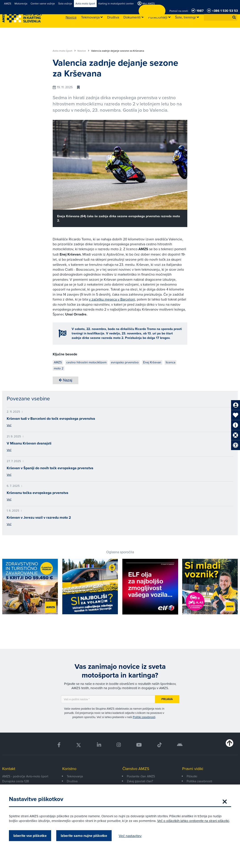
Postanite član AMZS (141, 776)
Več (9, 425)
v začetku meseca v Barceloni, (112, 299)
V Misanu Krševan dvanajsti (29, 443)
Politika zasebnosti (199, 781)
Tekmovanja (75, 776)
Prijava (167, 699)
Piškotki (192, 776)
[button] (234, 17)
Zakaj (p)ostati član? (140, 781)
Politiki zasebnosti (144, 717)
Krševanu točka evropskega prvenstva (37, 492)
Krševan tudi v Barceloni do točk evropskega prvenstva (51, 418)
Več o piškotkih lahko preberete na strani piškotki (193, 820)
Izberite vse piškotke (30, 835)
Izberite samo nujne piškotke (84, 835)
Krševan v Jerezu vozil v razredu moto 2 (39, 517)
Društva (72, 781)
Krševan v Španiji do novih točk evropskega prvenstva (50, 468)
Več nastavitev (130, 835)
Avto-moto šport (64, 50)
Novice (83, 50)
